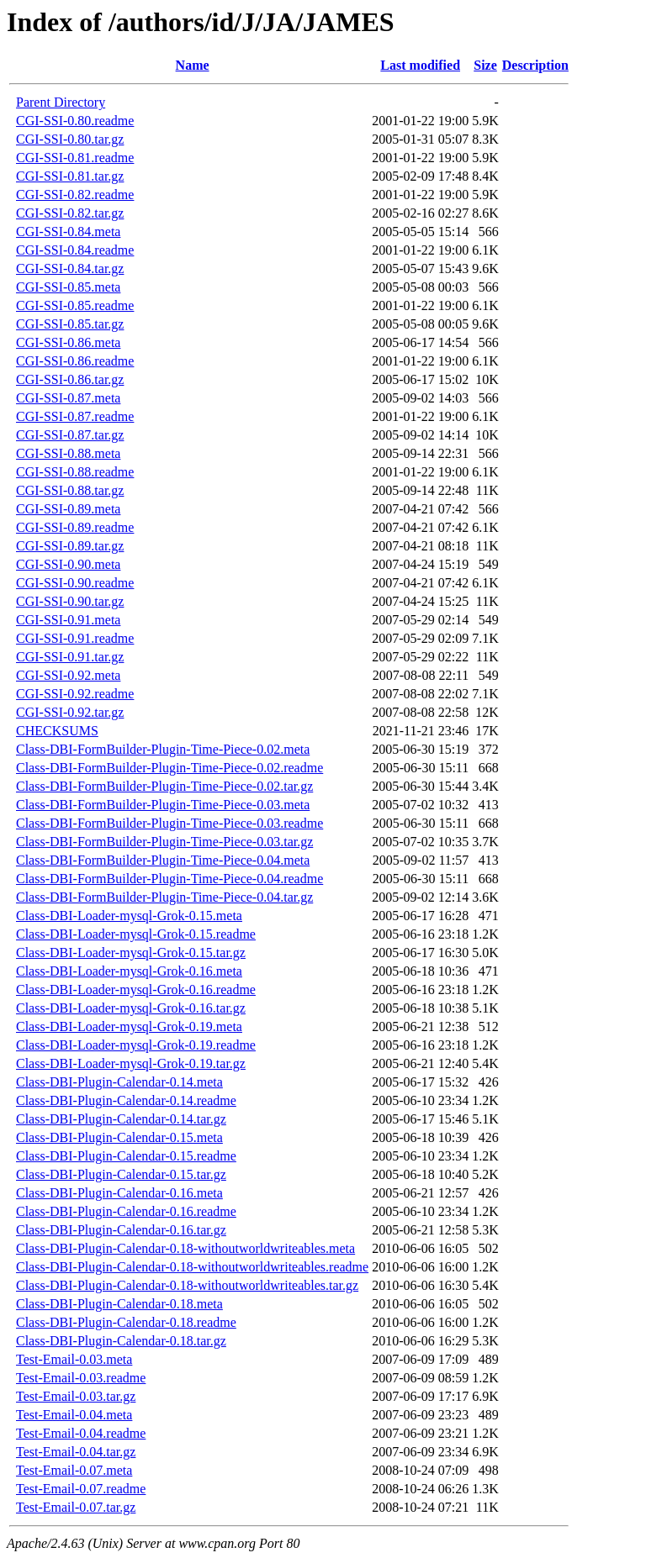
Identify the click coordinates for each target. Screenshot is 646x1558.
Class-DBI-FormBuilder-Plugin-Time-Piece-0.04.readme (169, 878)
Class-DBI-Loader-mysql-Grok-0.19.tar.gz (131, 1063)
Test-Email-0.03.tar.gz (75, 1396)
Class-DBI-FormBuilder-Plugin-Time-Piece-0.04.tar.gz (164, 897)
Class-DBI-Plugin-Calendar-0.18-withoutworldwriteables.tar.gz (187, 1285)
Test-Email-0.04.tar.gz (75, 1452)
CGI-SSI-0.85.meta (68, 287)
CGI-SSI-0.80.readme (75, 120)
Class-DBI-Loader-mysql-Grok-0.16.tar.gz (131, 1008)
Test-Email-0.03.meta (74, 1359)
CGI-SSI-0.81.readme (75, 157)
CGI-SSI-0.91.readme (75, 638)
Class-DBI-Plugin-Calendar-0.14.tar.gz (121, 1119)
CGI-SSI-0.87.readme (75, 416)
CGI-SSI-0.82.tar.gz (70, 213)
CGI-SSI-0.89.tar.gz (70, 546)
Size (485, 65)
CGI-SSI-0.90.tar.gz (70, 601)
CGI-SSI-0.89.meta (68, 509)
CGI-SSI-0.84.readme (75, 250)
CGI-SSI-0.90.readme (75, 583)
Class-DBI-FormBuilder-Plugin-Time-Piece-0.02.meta (163, 749)
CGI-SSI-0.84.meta (68, 231)
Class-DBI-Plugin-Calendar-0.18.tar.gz (121, 1341)
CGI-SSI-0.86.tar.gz (70, 379)
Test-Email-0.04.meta (74, 1415)
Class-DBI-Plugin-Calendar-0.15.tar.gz (121, 1174)
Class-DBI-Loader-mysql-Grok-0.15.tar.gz (131, 952)
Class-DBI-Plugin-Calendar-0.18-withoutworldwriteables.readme (192, 1267)
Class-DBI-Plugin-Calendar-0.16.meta (119, 1193)
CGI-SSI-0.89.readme (75, 527)
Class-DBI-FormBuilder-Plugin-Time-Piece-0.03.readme (169, 823)
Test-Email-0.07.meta (74, 1470)
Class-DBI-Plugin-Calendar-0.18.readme (126, 1322)
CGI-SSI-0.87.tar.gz (70, 435)
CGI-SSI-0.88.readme (75, 472)
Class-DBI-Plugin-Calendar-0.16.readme (126, 1211)
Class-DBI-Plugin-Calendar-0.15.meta (119, 1137)
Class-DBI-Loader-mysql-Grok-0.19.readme (136, 1045)
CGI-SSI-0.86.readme (75, 361)
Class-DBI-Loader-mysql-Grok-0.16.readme (136, 989)
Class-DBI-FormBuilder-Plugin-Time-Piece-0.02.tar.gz (164, 786)
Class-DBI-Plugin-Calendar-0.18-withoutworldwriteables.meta (185, 1248)
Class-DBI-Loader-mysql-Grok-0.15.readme (136, 934)
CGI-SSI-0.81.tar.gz (70, 176)
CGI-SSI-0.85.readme (75, 305)
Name (192, 65)
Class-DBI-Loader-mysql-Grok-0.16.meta (129, 971)
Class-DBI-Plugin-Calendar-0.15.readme (126, 1156)
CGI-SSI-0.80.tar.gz (70, 139)
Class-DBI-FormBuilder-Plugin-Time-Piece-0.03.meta (163, 804)
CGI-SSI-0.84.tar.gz (70, 268)
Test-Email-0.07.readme (81, 1489)
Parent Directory (60, 102)
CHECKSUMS (57, 731)
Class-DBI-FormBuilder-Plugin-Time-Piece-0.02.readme (169, 768)
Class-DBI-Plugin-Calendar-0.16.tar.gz (121, 1230)
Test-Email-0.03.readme (81, 1378)
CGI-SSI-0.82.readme (75, 194)
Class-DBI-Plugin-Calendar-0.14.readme (126, 1100)
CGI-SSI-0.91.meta (68, 620)
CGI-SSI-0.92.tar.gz (70, 712)
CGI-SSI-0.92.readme (75, 694)
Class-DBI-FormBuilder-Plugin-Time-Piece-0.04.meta (163, 860)
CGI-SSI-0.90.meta (68, 564)
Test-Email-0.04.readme (81, 1433)
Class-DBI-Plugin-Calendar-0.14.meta (119, 1082)
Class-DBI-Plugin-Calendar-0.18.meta (119, 1304)
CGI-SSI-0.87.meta (68, 398)
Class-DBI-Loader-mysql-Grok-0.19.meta (129, 1026)
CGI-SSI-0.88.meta (68, 453)
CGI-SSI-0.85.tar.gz (70, 324)
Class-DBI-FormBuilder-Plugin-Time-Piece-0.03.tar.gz (164, 841)
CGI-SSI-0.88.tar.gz (70, 490)
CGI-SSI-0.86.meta (68, 342)
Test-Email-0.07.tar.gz (75, 1507)
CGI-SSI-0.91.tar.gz (70, 657)
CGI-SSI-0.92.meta (68, 675)
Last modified (420, 65)
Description (535, 65)
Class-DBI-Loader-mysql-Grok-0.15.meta (129, 915)
